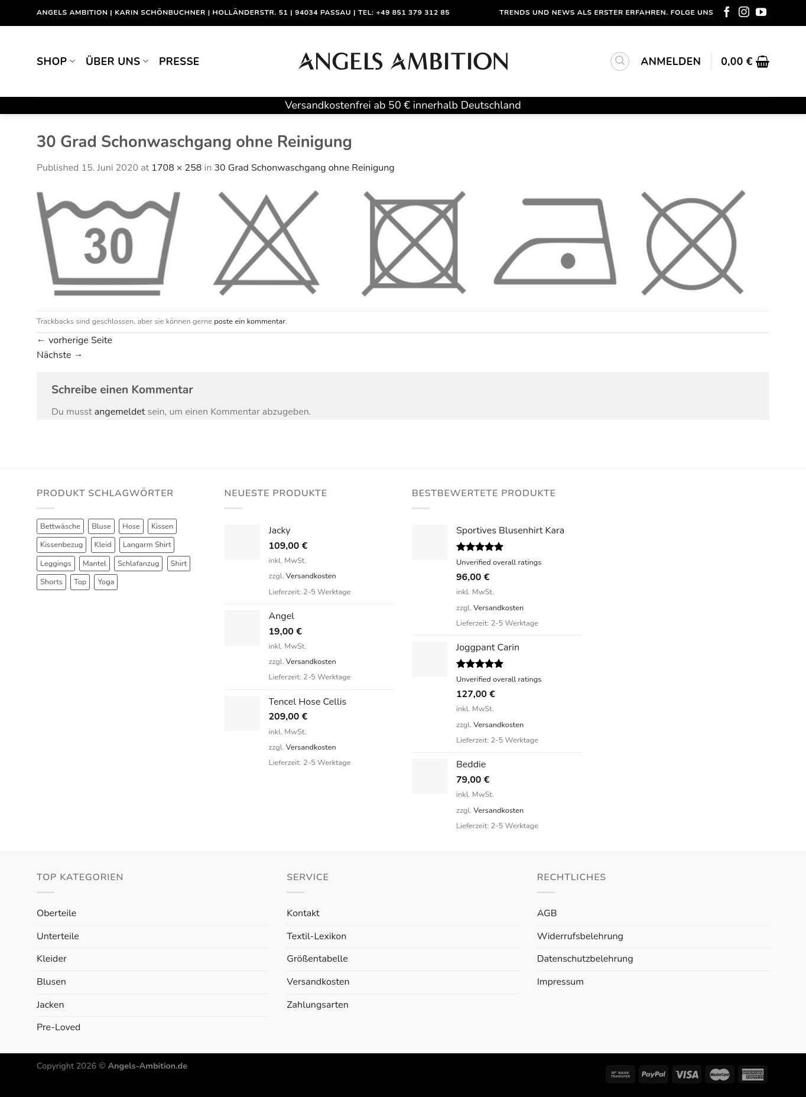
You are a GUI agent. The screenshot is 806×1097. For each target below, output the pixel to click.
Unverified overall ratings (498, 562)
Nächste (60, 355)
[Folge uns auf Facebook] (727, 13)
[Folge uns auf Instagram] (744, 13)
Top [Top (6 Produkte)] (80, 582)
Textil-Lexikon (316, 936)
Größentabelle (317, 958)
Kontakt (303, 913)
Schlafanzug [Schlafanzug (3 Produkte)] (139, 563)
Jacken (50, 1004)
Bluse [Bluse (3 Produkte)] (101, 526)
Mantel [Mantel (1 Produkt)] (94, 563)
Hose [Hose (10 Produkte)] (131, 526)
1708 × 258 (176, 167)
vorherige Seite (74, 340)
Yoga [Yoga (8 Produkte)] (106, 582)
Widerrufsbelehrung (580, 936)
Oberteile (56, 913)
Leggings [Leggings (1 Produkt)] (56, 563)
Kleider (52, 958)
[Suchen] (619, 61)
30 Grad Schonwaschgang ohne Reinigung (304, 167)
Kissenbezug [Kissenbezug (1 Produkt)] (61, 544)
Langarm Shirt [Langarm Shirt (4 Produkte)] (147, 544)
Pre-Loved (58, 1027)
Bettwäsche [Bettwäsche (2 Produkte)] (60, 526)
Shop (56, 61)
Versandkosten (311, 576)
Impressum (560, 981)
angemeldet (120, 411)
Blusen (51, 981)
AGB (547, 913)
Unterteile (58, 936)
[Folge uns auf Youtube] (761, 13)
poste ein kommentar (249, 321)
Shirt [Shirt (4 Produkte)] (179, 563)
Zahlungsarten (317, 1004)
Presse (179, 61)
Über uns (117, 61)
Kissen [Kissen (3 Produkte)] (162, 526)
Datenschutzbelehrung (585, 958)
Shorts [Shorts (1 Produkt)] (51, 582)
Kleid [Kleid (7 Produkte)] (103, 544)
